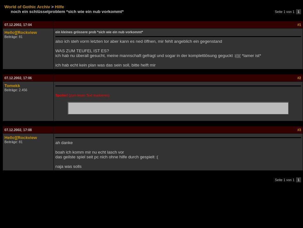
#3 (299, 130)
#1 (299, 25)
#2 (299, 78)
